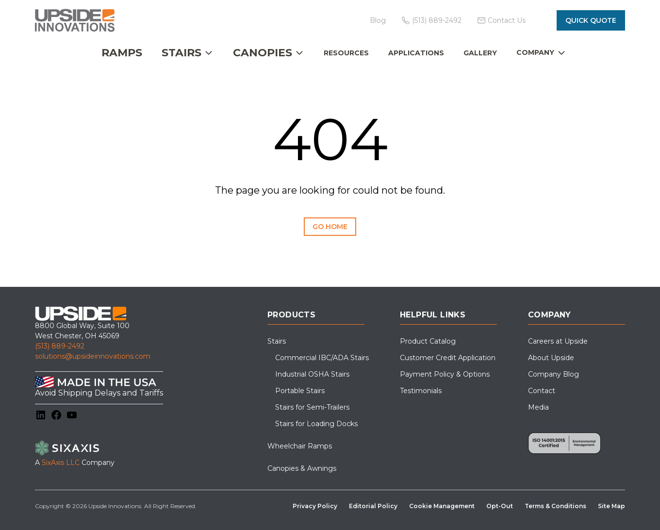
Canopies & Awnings (301, 468)
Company (535, 52)
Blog (378, 20)
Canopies (262, 52)
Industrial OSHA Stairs (312, 374)
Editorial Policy (373, 506)
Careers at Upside (558, 341)
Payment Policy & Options (445, 374)
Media (538, 407)
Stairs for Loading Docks (316, 423)
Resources (346, 53)
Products (291, 314)
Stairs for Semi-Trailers (312, 407)
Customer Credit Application (447, 357)
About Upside (551, 357)
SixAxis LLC (61, 462)
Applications (416, 53)
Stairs (181, 52)
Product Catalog (428, 341)
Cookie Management (442, 506)
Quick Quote (590, 20)
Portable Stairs (300, 390)
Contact (541, 390)
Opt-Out (499, 506)
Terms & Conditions (555, 506)
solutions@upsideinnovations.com (92, 356)
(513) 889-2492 (59, 346)
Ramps (121, 52)
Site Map (611, 506)
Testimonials (421, 390)
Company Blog (553, 374)
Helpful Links (432, 314)
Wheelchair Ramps (299, 446)
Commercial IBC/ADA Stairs (322, 357)
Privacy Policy (315, 506)
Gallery (480, 53)
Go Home (330, 226)
